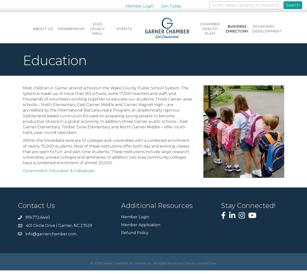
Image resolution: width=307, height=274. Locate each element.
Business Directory (240, 28)
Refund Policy (134, 236)
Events (123, 28)
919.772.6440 (37, 221)
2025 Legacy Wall (95, 29)
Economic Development (268, 28)
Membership (67, 28)
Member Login (140, 6)
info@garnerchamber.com (51, 237)
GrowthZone (207, 267)
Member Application (140, 228)
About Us (39, 28)
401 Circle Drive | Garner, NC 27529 (59, 229)
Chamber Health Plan (212, 29)
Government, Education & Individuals (58, 174)
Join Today (171, 6)
